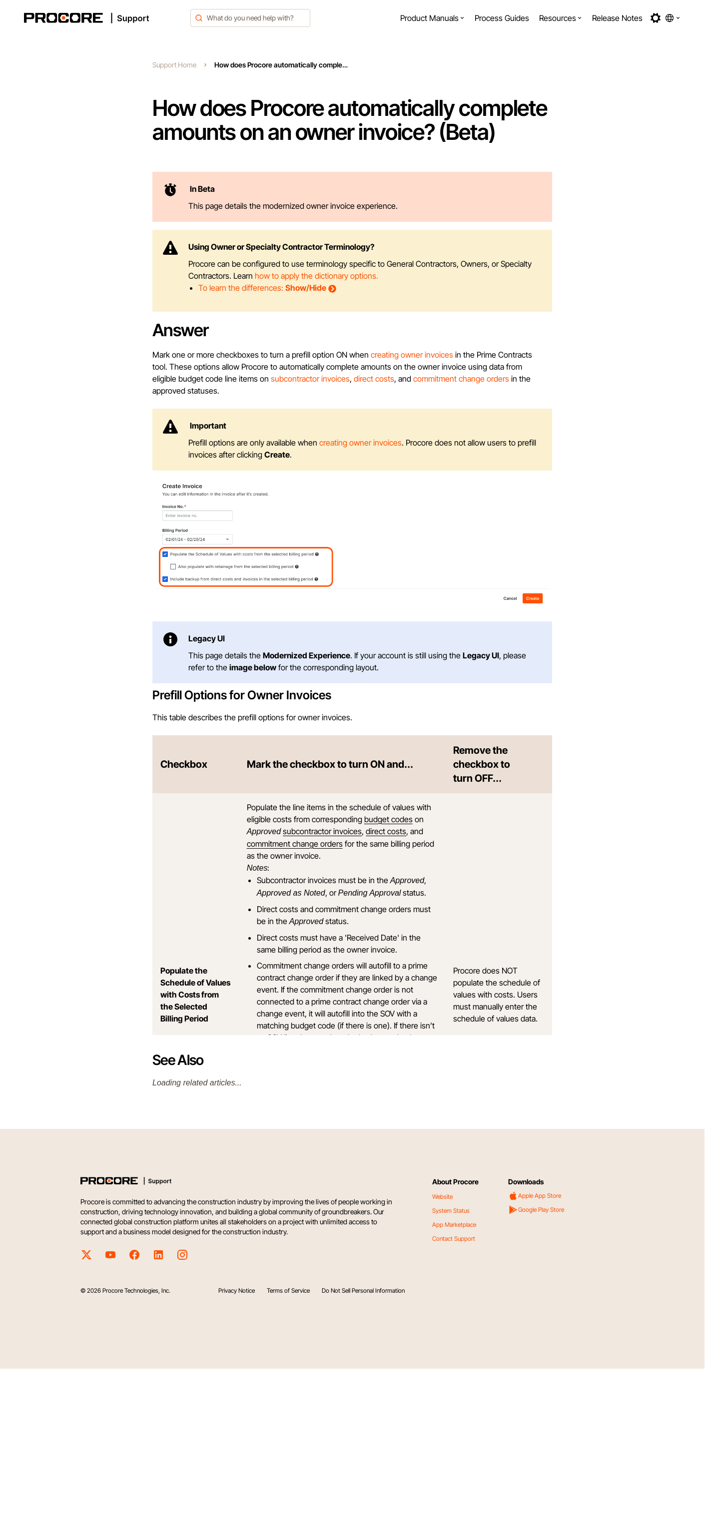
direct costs (374, 379)
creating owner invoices (412, 355)
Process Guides (502, 18)
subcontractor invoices (310, 379)
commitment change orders (461, 379)
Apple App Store (534, 1350)
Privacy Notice (236, 1445)
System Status (451, 1365)
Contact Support (453, 1393)
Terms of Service (288, 1445)
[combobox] (250, 18)
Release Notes (617, 18)
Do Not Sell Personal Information (363, 1445)
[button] (432, 18)
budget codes (388, 974)
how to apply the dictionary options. (316, 276)
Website (442, 1351)
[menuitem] (432, 18)
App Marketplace (454, 1379)
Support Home (174, 64)
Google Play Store (536, 1364)
